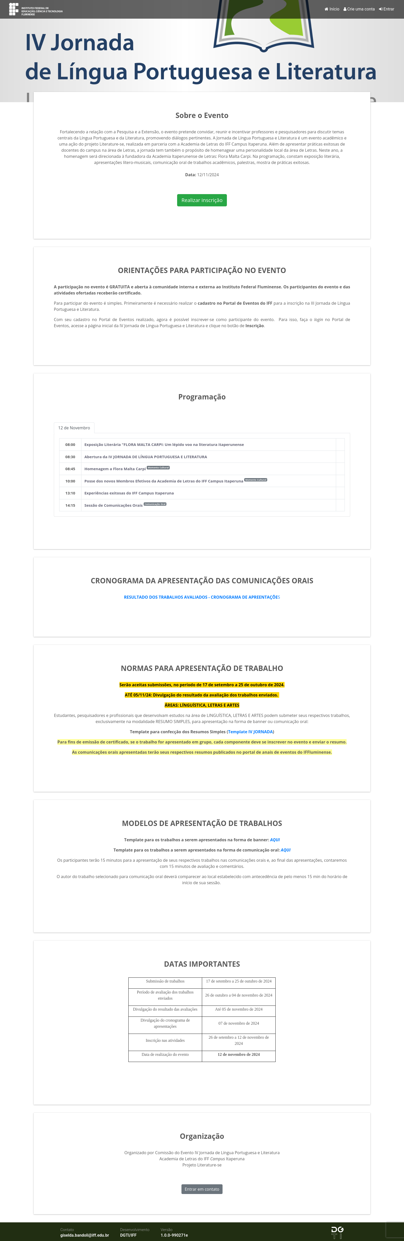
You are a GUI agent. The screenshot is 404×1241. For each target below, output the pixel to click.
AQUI (275, 840)
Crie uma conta (359, 9)
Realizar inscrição (202, 200)
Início (332, 9)
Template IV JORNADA (250, 732)
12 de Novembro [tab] (74, 428)
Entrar (386, 9)
